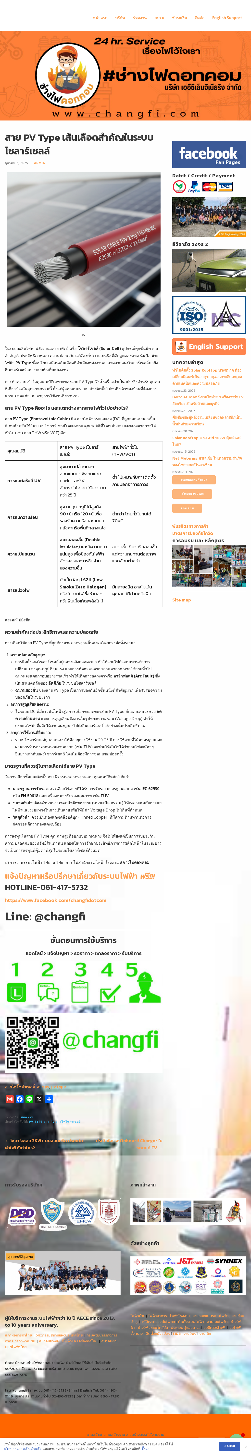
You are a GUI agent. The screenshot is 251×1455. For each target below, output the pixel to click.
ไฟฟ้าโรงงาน (180, 1316)
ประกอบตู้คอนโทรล (186, 1327)
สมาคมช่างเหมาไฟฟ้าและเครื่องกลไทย (68, 1341)
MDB (177, 1333)
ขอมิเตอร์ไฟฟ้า (214, 1327)
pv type (58, 1086)
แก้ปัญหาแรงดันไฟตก (158, 1321)
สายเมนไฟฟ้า (217, 1321)
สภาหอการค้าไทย (18, 1335)
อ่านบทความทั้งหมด (194, 480)
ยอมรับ (229, 1446)
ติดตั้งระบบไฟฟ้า (191, 1321)
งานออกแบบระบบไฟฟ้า (211, 1316)
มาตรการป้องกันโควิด (192, 533)
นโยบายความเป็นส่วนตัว (22, 1448)
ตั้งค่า (145, 1448)
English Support (227, 17)
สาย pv (43, 1086)
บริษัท (120, 17)
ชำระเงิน (179, 17)
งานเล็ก (205, 1333)
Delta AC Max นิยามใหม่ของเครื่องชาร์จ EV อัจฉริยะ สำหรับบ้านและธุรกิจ (208, 400)
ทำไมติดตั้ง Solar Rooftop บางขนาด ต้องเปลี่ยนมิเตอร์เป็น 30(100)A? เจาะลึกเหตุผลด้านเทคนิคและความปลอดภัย (207, 377)
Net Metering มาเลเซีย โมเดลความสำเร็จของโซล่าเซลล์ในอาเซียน (207, 461)
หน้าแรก (100, 17)
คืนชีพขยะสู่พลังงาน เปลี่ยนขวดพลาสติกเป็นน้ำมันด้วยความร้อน (206, 420)
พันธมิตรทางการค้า (190, 526)
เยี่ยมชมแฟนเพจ (192, 494)
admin (40, 163)
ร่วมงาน (140, 17)
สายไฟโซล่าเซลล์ (20, 1086)
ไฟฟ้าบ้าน (137, 1316)
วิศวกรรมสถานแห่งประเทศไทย (59, 1335)
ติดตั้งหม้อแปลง (158, 1333)
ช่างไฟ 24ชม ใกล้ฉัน (153, 1327)
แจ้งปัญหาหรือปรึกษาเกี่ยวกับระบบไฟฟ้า (79, 876)
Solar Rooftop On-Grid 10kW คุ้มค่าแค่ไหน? (206, 441)
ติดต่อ (199, 17)
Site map (181, 600)
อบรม (159, 17)
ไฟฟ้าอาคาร (157, 1316)
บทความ (27, 1117)
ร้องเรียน (187, 508)
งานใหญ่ (190, 1333)
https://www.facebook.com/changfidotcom (55, 900)
